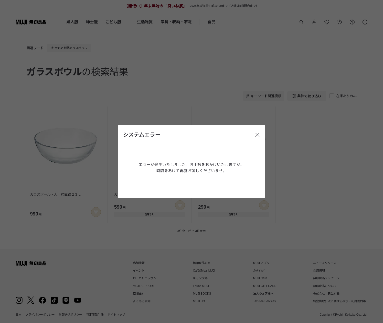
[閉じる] (257, 134)
